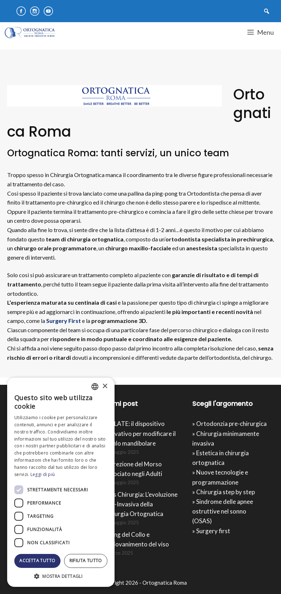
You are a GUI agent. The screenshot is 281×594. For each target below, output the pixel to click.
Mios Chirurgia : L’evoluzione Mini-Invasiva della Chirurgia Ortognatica (140, 504)
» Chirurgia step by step (223, 492)
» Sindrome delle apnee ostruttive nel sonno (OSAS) (222, 511)
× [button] (104, 386)
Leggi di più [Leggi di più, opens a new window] (42, 474)
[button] (60, 576)
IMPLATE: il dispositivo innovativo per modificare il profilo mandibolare (139, 433)
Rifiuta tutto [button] (85, 561)
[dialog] (61, 482)
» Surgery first (211, 531)
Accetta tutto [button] (37, 561)
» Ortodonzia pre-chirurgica (229, 423)
